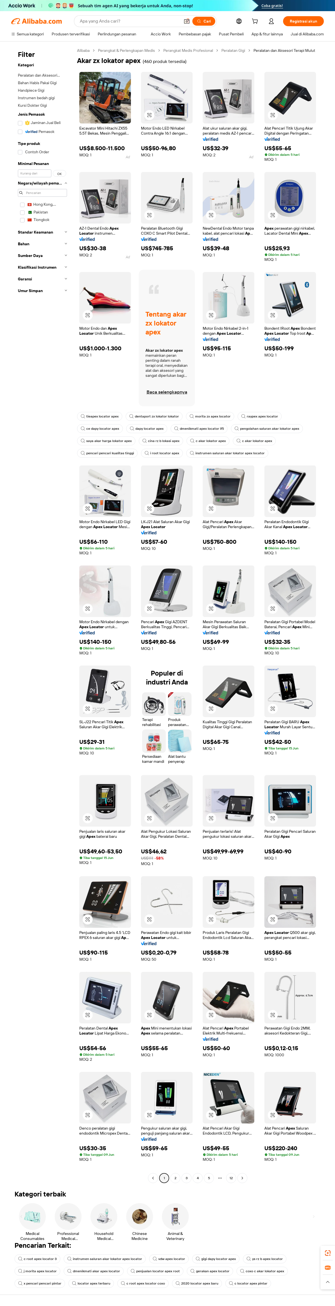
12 (231, 1178)
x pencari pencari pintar (39, 1283)
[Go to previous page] (153, 1178)
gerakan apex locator (209, 1271)
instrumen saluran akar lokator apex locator (227, 453)
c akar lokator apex (208, 441)
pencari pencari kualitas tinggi (107, 453)
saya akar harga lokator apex (106, 441)
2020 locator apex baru (197, 1283)
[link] (327, 1253)
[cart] (256, 22)
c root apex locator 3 (37, 1259)
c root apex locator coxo (143, 1283)
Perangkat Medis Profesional (188, 50)
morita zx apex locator (210, 416)
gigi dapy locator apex (216, 1259)
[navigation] (42, 615)
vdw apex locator (169, 1259)
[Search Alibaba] (129, 21)
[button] (186, 21)
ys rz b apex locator (265, 1259)
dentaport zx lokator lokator (154, 416)
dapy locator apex (147, 428)
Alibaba (83, 50)
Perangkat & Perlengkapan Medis (126, 50)
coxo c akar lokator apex (262, 1271)
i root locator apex (162, 453)
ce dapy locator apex (100, 428)
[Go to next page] (242, 1178)
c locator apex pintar (248, 1283)
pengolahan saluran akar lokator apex (266, 428)
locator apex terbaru (91, 1283)
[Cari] (203, 21)
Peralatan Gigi (233, 50)
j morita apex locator (37, 1271)
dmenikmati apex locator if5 (199, 428)
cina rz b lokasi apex (161, 441)
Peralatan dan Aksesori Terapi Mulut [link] (284, 50)
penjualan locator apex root (155, 1271)
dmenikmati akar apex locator (93, 1271)
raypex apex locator (259, 416)
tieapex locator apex (100, 416)
